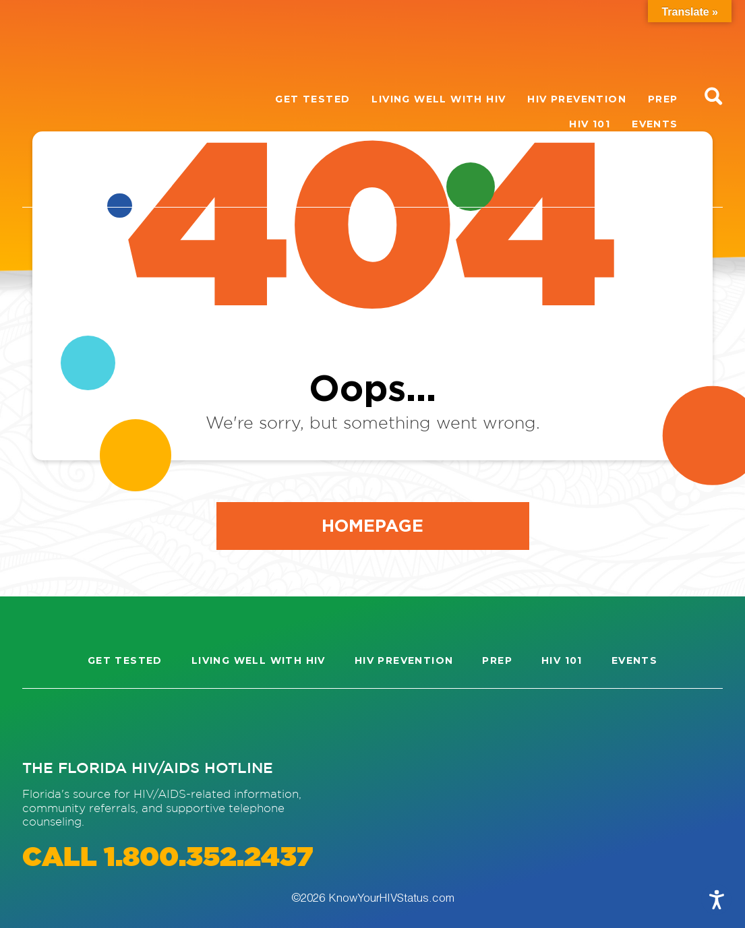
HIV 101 (589, 124)
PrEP (663, 99)
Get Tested (312, 99)
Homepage (372, 525)
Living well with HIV (438, 99)
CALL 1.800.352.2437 (167, 858)
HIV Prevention (576, 99)
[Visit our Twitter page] (142, 723)
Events (655, 124)
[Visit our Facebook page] (93, 723)
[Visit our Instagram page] (45, 723)
